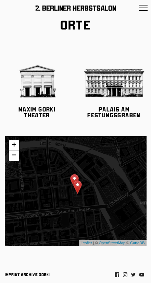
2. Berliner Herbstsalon (75, 7)
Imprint (12, 274)
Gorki (44, 274)
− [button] (14, 156)
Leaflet (86, 243)
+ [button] (14, 145)
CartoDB (137, 243)
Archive (29, 274)
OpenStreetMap (112, 243)
